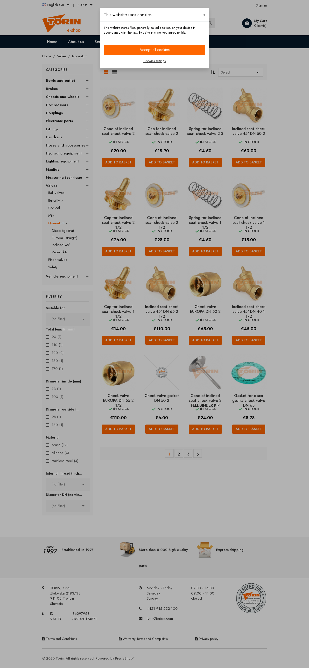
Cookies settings (154, 61)
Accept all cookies (155, 49)
